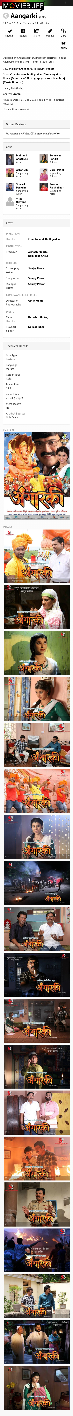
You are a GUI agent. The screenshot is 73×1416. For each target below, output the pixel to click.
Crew (9, 223)
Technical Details (17, 346)
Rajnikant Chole (38, 255)
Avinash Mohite (38, 252)
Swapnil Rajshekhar (56, 185)
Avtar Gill (22, 170)
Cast (9, 147)
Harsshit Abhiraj (38, 317)
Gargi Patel (57, 170)
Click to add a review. (45, 133)
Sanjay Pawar (36, 268)
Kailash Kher (36, 327)
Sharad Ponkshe (21, 185)
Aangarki (24, 15)
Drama (16, 94)
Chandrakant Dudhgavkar (44, 239)
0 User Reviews (16, 124)
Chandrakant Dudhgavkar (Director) (32, 74)
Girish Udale (35, 300)
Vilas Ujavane (21, 200)
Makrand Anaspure (20, 68)
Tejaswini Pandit (43, 68)
